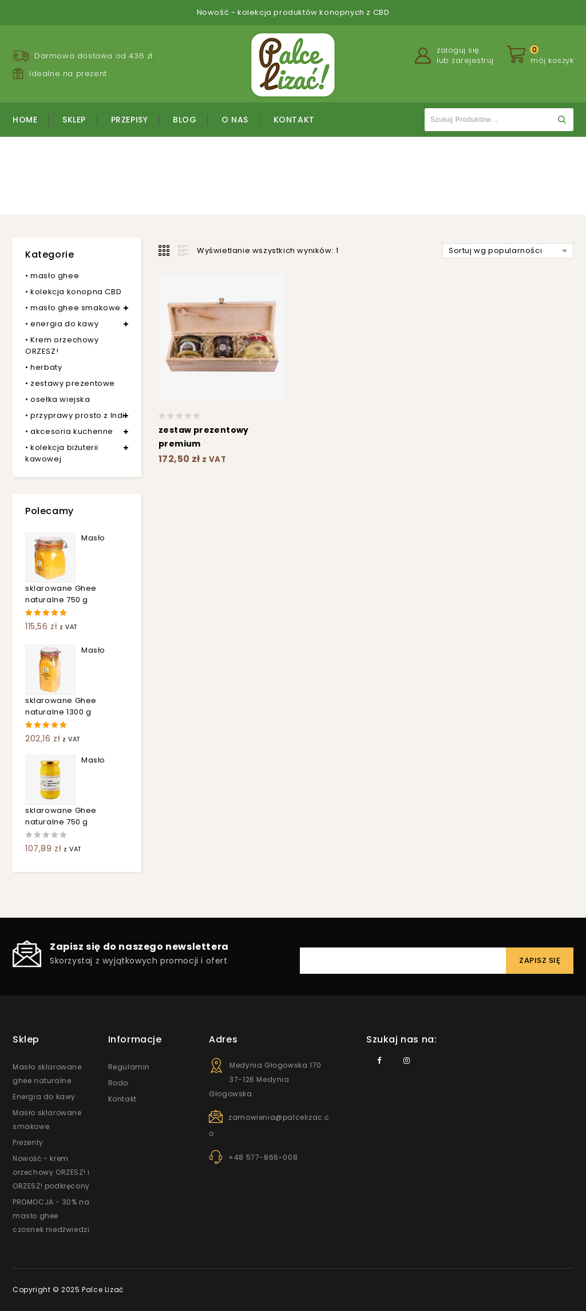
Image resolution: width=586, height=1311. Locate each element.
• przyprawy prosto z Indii (76, 415)
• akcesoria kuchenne (69, 431)
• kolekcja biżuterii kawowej (61, 453)
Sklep (74, 119)
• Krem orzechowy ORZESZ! (62, 345)
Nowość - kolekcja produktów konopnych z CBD (293, 12)
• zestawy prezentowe (70, 383)
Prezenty (28, 1142)
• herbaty (43, 367)
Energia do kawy (44, 1096)
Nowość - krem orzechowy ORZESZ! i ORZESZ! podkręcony (51, 1172)
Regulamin (129, 1067)
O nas (234, 119)
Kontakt (294, 119)
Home (25, 119)
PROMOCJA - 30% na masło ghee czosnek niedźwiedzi (51, 1215)
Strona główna (225, 183)
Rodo (118, 1083)
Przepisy (129, 119)
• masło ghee (52, 275)
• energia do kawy (61, 323)
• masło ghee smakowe (73, 307)
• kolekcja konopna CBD (73, 291)
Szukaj (562, 119)
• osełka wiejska (57, 399)
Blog (184, 119)
